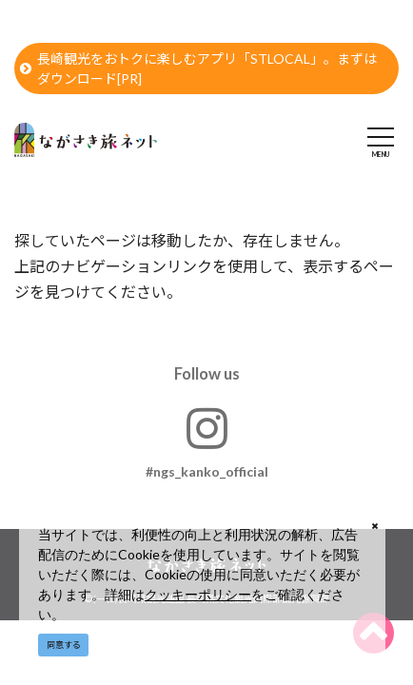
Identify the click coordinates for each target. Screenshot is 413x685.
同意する (64, 644)
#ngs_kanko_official (207, 442)
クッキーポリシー (198, 594)
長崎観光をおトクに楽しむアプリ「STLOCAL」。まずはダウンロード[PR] (198, 68)
